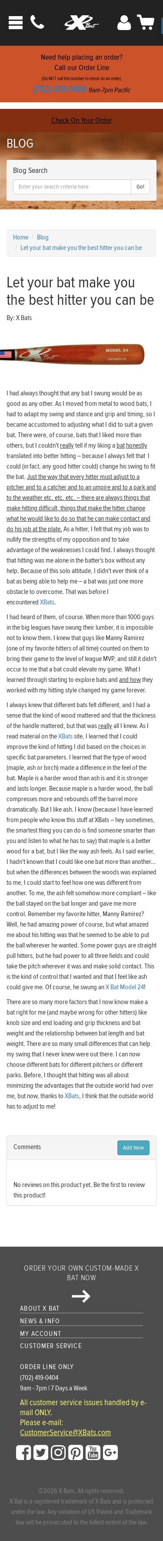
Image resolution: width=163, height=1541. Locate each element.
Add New (133, 1147)
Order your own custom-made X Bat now (81, 1283)
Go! (140, 186)
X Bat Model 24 (125, 987)
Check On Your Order (81, 120)
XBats (47, 602)
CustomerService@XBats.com (65, 1433)
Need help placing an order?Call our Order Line (81, 74)
